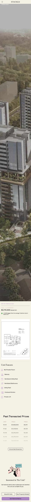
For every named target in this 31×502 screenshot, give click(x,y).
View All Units (8, 494)
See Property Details (23, 494)
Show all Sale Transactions (15, 449)
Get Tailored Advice (15, 499)
